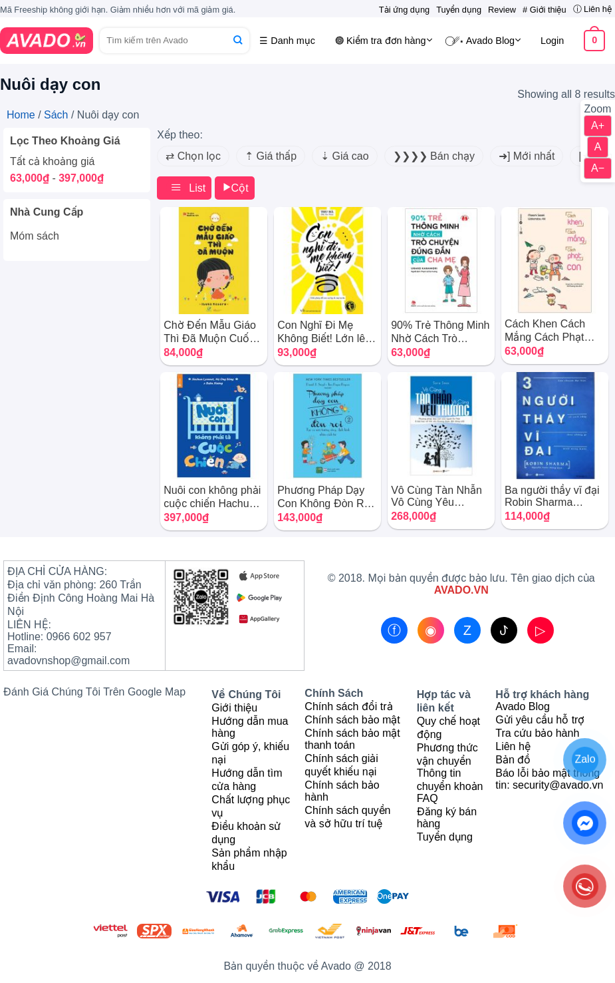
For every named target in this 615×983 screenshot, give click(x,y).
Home (21, 114)
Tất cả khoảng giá (52, 161)
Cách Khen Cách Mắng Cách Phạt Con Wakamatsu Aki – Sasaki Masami (552, 330)
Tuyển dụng (458, 10)
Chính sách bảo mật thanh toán (352, 739)
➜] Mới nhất (526, 156)
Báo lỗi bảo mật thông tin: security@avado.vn (549, 779)
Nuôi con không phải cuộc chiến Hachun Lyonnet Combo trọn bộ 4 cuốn (212, 497)
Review (502, 10)
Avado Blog (522, 706)
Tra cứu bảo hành (537, 733)
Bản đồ (513, 759)
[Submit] (237, 40)
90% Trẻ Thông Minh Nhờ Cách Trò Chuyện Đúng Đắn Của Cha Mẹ (440, 332)
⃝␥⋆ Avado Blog (486, 40)
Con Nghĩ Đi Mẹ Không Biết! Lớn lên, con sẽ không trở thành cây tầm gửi (325, 332)
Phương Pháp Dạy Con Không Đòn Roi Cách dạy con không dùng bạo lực (325, 497)
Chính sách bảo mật (352, 719)
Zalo (584, 759)
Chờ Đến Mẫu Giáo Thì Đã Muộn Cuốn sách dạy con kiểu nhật (210, 332)
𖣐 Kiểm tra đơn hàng (383, 40)
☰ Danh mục (287, 40)
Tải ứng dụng (404, 10)
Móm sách (34, 236)
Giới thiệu (234, 707)
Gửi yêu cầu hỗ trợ (539, 719)
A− (597, 168)
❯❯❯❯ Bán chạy (434, 156)
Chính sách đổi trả (348, 706)
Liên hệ (513, 746)
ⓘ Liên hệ (592, 9)
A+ (597, 125)
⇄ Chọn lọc (193, 156)
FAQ (427, 798)
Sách (56, 114)
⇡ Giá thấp (271, 156)
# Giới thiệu (544, 10)
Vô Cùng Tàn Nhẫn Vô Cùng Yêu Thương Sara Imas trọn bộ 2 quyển (436, 496)
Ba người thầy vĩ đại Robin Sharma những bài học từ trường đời (552, 496)
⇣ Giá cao (344, 156)
